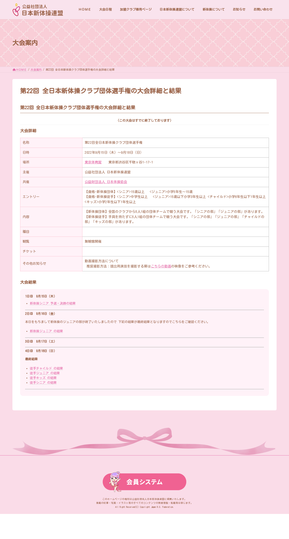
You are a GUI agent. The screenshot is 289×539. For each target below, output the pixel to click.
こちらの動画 (161, 266)
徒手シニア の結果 (43, 382)
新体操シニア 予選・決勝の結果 (53, 303)
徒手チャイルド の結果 (46, 368)
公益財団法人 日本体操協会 (106, 182)
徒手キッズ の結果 (43, 377)
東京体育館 (93, 162)
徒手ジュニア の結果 (45, 373)
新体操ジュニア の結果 (46, 331)
